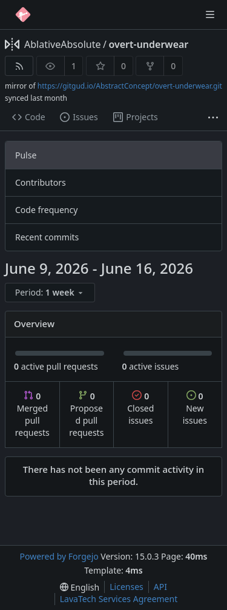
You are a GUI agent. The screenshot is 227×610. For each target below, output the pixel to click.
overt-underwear (148, 44)
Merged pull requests (32, 414)
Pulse (25, 155)
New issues (195, 408)
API (160, 586)
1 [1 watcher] (73, 66)
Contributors (40, 182)
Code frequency (46, 209)
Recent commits (47, 237)
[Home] (23, 14)
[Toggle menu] (210, 14)
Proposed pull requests (86, 414)
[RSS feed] (19, 66)
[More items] (213, 117)
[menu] (51, 293)
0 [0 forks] (173, 66)
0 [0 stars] (123, 66)
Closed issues (140, 408)
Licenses (126, 586)
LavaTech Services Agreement (118, 599)
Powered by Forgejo (58, 556)
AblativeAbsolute (62, 44)
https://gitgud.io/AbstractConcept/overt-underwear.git (130, 86)
